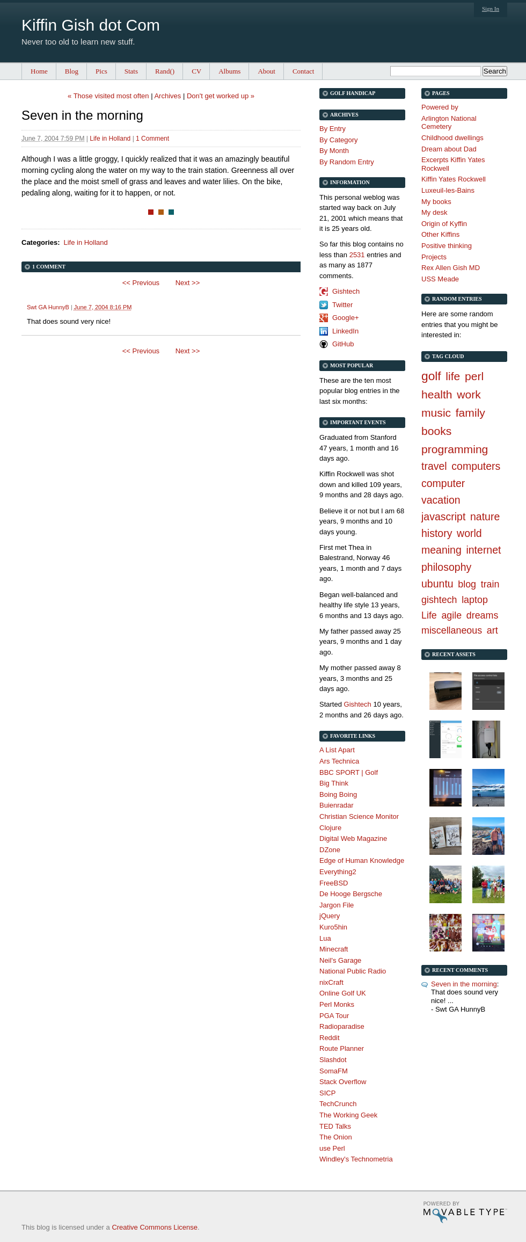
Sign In (490, 8)
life (452, 376)
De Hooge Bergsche (350, 894)
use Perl (332, 1148)
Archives (167, 96)
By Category (338, 140)
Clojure (330, 828)
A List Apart (337, 750)
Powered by (439, 107)
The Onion (335, 1137)
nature (485, 516)
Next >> (188, 283)
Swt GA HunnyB (48, 307)
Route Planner (341, 1048)
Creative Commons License (155, 1227)
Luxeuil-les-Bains (447, 190)
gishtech (439, 599)
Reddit (329, 1038)
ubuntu (437, 584)
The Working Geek (348, 1115)
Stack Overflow (342, 1082)
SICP (327, 1093)
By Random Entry (346, 162)
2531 (357, 255)
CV (196, 71)
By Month (334, 151)
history (436, 533)
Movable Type (465, 1212)
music (436, 412)
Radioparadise (341, 1026)
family (470, 412)
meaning (441, 550)
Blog (71, 71)
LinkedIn (345, 331)
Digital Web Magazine (353, 838)
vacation (441, 500)
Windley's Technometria (356, 1159)
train (490, 584)
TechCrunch (337, 1104)
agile (451, 615)
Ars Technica (339, 761)
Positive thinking (446, 246)
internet (483, 550)
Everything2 (337, 872)
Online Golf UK (342, 993)
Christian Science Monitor (359, 816)
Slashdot (333, 1060)
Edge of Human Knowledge (361, 860)
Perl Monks (336, 1004)
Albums (229, 71)
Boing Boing (338, 794)
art (492, 630)
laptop (475, 599)
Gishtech (346, 291)
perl (474, 376)
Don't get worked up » (220, 96)
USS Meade (440, 279)
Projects (434, 257)
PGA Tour (334, 1016)
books (436, 431)
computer (443, 483)
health (436, 394)
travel (434, 466)
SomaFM (333, 1071)
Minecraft (333, 949)
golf (431, 376)
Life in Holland (110, 138)
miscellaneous (451, 630)
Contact (303, 71)
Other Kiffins (440, 234)
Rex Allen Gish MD (450, 268)
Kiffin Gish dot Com (90, 25)
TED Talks (335, 1126)
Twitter (342, 305)
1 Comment (152, 138)
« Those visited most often (108, 96)
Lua (325, 938)
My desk (434, 212)
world (469, 533)
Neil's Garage (340, 960)
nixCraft (331, 982)
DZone (329, 850)
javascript (443, 516)
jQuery (329, 916)
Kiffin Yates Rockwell (453, 179)
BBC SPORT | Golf (348, 772)
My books (436, 202)
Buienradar (336, 805)
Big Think (333, 783)
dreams (482, 615)
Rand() (164, 71)
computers (475, 466)
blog (467, 584)
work (469, 394)
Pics (101, 71)
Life (429, 615)
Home (39, 71)
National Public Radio (352, 971)
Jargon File (336, 905)
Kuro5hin (333, 927)
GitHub (343, 344)
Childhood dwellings (452, 138)
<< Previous (140, 283)
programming (454, 449)
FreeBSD (333, 883)
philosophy (446, 567)
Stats (131, 71)
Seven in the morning (464, 984)
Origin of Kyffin (444, 224)
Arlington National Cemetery (449, 122)
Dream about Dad (449, 149)
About (266, 71)
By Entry (332, 129)
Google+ (345, 318)
